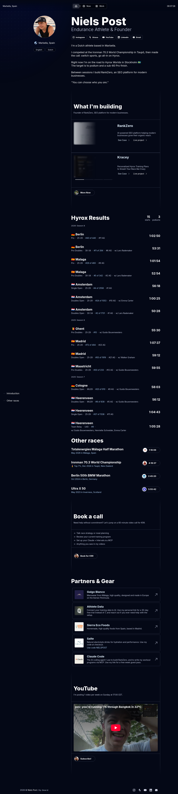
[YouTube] (145, 790)
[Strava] (139, 790)
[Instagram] (134, 790)
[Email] (156, 790)
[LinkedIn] (150, 790)
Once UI (45, 790)
